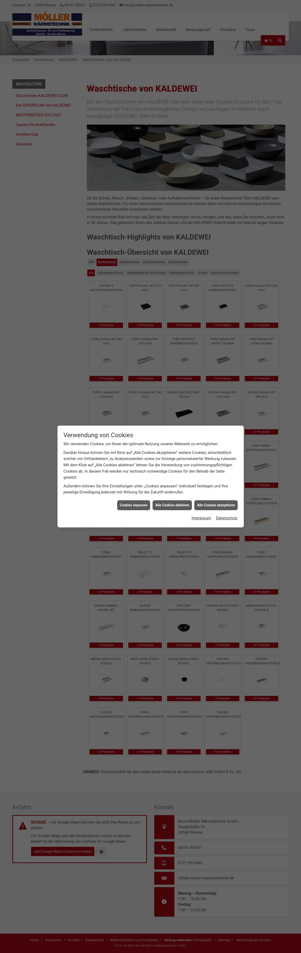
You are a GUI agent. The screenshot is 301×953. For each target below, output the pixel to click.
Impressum (201, 138)
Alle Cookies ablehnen (172, 126)
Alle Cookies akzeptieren (216, 126)
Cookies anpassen (134, 126)
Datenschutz (226, 138)
